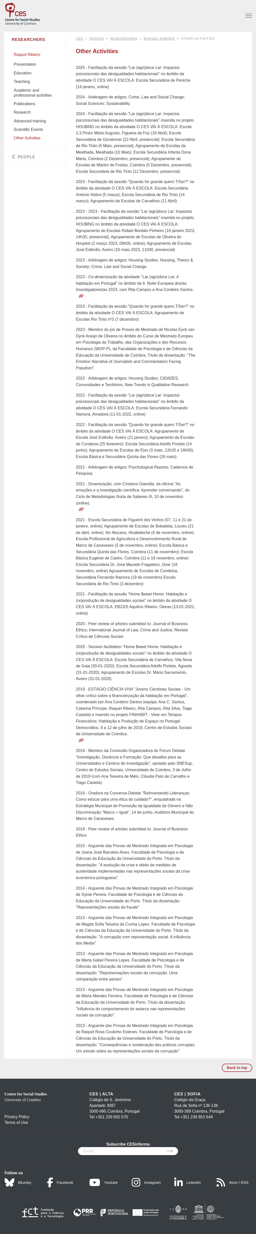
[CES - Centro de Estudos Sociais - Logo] (22, 13)
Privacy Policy (17, 1117)
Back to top (237, 1067)
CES (80, 38)
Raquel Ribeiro (159, 38)
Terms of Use (16, 1122)
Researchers (124, 38)
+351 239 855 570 (112, 1117)
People (97, 38)
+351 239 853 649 (196, 1117)
